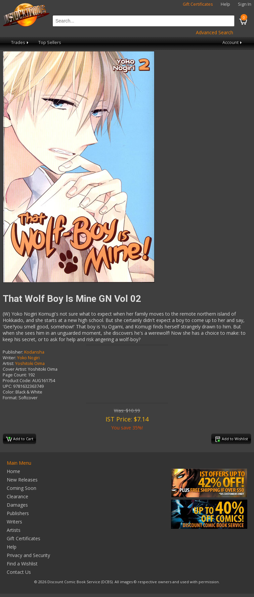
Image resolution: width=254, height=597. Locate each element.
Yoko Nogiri (28, 358)
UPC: (7, 386)
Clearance (17, 496)
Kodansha (34, 352)
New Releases (22, 479)
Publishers (18, 513)
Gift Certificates (198, 4)
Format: (10, 398)
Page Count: (15, 375)
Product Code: (17, 380)
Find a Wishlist (22, 563)
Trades (20, 42)
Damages (17, 505)
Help (225, 4)
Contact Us (19, 572)
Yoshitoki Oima (30, 363)
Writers (14, 521)
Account (232, 42)
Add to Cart (19, 439)
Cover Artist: (15, 369)
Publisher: (13, 352)
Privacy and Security (28, 555)
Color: (8, 392)
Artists (13, 530)
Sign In (244, 4)
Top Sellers (49, 42)
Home (13, 471)
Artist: (8, 363)
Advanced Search (214, 32)
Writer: (9, 358)
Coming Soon (21, 488)
